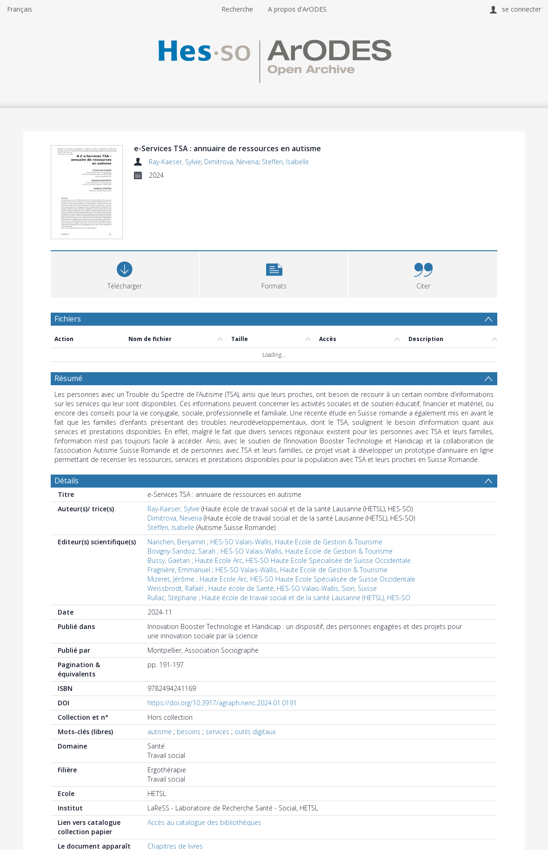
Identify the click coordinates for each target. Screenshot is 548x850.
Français (19, 9)
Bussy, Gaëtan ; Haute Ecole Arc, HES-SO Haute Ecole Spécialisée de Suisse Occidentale (279, 560)
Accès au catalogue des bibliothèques (204, 822)
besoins (188, 731)
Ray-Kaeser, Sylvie (175, 161)
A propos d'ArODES (297, 9)
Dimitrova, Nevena (231, 161)
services (217, 731)
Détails (66, 480)
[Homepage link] (274, 59)
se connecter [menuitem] (521, 9)
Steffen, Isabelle (285, 161)
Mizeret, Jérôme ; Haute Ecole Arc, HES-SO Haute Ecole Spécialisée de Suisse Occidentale (281, 579)
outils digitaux (255, 731)
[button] (274, 273)
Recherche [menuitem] (237, 9)
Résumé (68, 378)
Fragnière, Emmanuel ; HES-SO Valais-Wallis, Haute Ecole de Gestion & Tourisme (267, 569)
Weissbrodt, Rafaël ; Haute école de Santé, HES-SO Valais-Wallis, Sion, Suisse (262, 588)
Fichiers (67, 319)
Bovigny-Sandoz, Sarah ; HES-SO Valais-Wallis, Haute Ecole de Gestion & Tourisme (270, 551)
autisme (159, 731)
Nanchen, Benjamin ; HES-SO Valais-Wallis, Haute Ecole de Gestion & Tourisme (264, 541)
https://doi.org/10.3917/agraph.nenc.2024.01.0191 (222, 702)
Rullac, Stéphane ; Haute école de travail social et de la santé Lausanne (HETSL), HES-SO (278, 597)
